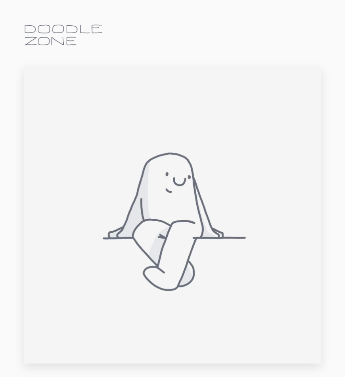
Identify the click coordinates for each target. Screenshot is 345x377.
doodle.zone (63, 35)
